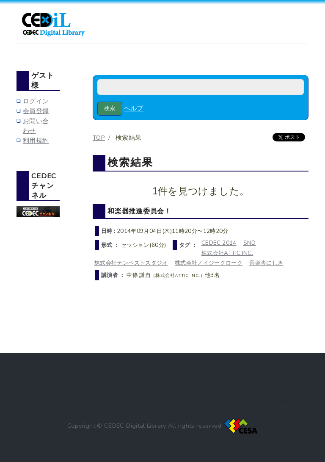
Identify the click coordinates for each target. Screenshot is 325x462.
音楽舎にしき (266, 263)
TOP (99, 137)
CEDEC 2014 (219, 243)
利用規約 (36, 140)
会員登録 (36, 111)
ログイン (36, 101)
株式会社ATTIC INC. (227, 253)
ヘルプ (133, 108)
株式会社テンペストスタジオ (131, 263)
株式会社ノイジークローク (208, 263)
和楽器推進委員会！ (139, 211)
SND (249, 243)
